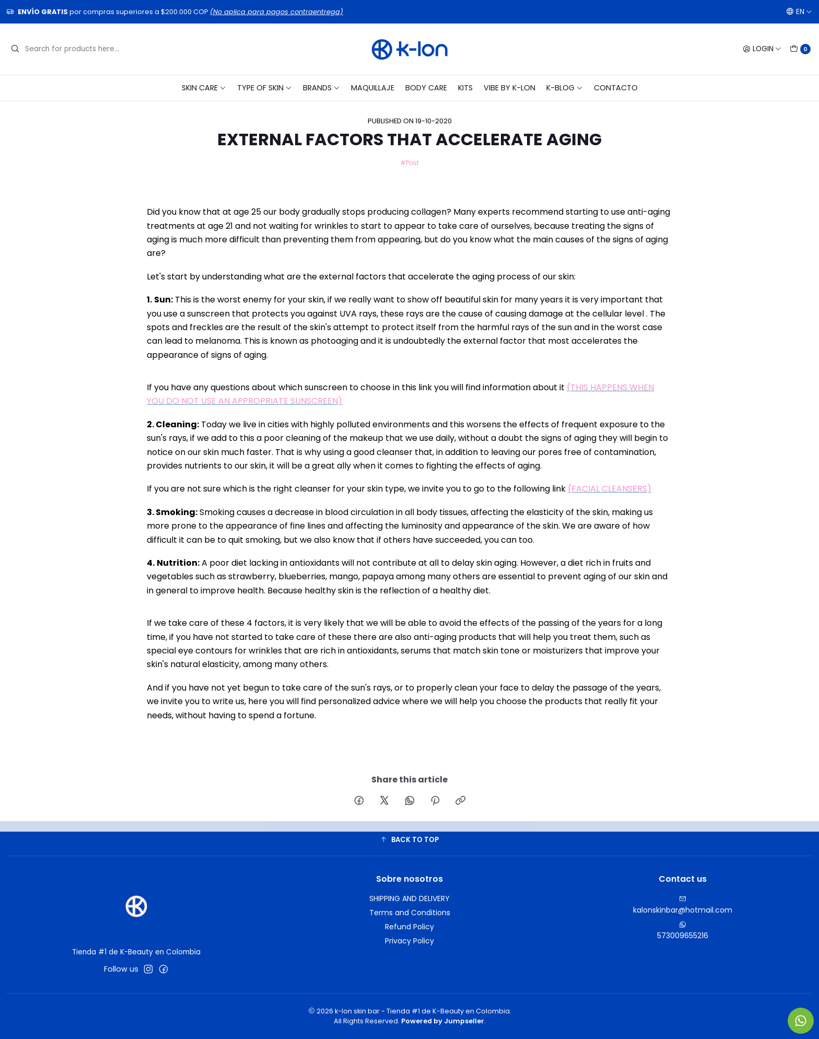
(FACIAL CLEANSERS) (609, 489)
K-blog (564, 88)
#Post (409, 162)
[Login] (762, 49)
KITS (465, 88)
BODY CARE (426, 88)
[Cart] (800, 49)
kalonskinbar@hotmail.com (682, 905)
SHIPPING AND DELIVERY (409, 898)
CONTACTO (616, 88)
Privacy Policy (409, 941)
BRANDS (321, 88)
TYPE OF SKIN (264, 88)
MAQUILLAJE (372, 88)
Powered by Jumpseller (442, 1021)
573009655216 (682, 931)
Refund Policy (409, 926)
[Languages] (799, 11)
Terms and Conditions (409, 912)
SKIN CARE (204, 88)
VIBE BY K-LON (509, 88)
